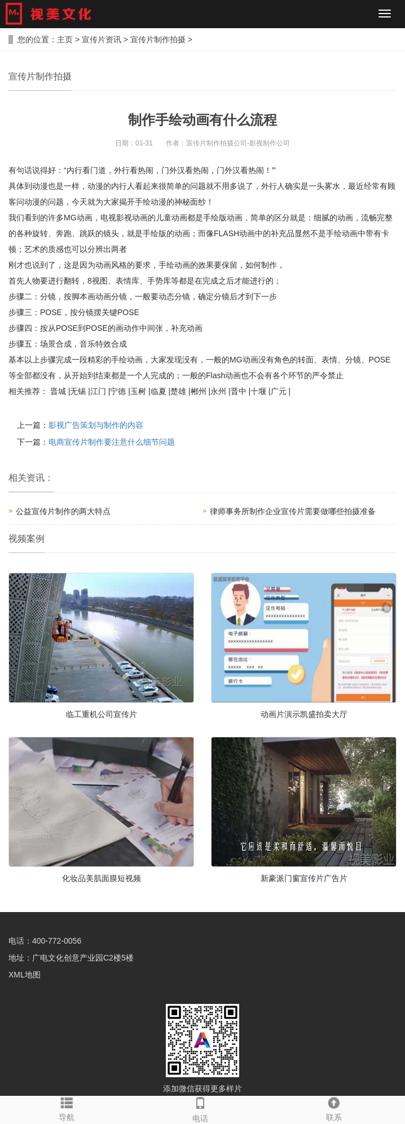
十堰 (258, 391)
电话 (200, 1109)
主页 (65, 39)
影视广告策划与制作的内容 (96, 425)
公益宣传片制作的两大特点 (63, 511)
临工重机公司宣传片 (101, 714)
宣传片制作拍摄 (158, 39)
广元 (279, 391)
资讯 (36, 478)
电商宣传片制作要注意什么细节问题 (112, 441)
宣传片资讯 (101, 39)
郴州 (198, 391)
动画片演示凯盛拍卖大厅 (304, 714)
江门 (98, 391)
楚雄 (178, 391)
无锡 (78, 391)
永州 (218, 391)
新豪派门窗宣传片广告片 (304, 878)
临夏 (158, 391)
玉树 (138, 391)
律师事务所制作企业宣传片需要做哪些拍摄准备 (293, 511)
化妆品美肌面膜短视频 (101, 878)
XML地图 (24, 974)
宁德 (118, 391)
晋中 (238, 391)
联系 (334, 1109)
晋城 (58, 391)
